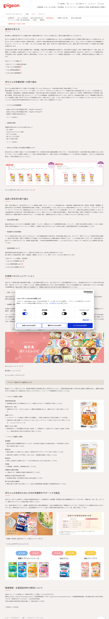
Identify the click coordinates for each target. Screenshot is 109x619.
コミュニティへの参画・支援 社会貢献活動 (19, 20)
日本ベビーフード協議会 (12, 61)
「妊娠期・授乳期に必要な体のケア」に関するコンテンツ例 (23, 539)
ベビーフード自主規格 (13, 67)
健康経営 (42, 20)
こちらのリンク (54, 303)
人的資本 (34, 20)
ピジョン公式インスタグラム (13, 375)
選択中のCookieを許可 (54, 325)
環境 (27, 14)
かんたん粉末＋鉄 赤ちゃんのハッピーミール (19, 190)
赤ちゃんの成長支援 (22, 18)
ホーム (6, 617)
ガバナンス (41, 14)
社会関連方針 (11, 18)
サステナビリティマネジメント (14, 14)
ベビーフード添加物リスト (14, 261)
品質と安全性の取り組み (37, 18)
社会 (23, 617)
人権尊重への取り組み (62, 18)
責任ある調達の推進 (76, 18)
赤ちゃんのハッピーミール (13, 366)
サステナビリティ (15, 617)
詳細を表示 (86, 320)
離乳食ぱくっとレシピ (11, 371)
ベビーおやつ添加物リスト (15, 267)
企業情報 (40, 7)
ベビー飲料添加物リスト (14, 264)
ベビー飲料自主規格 (13, 70)
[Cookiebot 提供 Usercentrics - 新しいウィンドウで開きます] (85, 292)
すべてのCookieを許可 (80, 325)
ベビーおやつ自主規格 (13, 73)
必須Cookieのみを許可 (29, 325)
